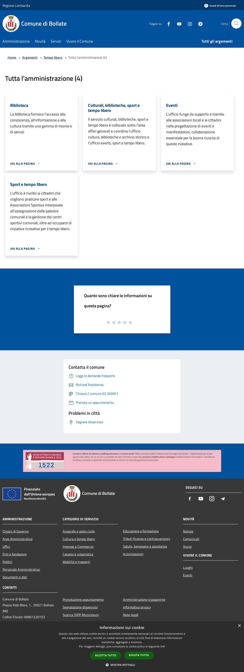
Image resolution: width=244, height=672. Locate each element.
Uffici (6, 546)
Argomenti (29, 57)
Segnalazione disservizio (80, 607)
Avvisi (187, 546)
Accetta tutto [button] (105, 655)
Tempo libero (53, 57)
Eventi (187, 575)
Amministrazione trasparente (144, 599)
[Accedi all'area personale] (220, 6)
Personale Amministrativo (21, 569)
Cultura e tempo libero (79, 538)
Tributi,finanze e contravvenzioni (146, 538)
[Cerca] (236, 23)
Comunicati (191, 538)
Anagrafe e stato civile (79, 531)
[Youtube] (177, 23)
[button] (122, 665)
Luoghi (188, 567)
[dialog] (122, 646)
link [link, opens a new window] (162, 646)
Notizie (188, 531)
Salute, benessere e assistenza (145, 546)
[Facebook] (167, 23)
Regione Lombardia (16, 5)
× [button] (239, 625)
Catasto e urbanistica (78, 554)
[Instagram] (188, 23)
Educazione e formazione (141, 531)
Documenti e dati (15, 577)
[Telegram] (198, 23)
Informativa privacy (137, 607)
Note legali (130, 614)
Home (12, 57)
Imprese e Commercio (78, 546)
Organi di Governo (16, 531)
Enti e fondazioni (15, 554)
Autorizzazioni (133, 554)
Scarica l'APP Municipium (81, 614)
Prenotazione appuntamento (83, 599)
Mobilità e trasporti (76, 561)
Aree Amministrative (18, 538)
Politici (7, 561)
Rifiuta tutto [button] (139, 655)
